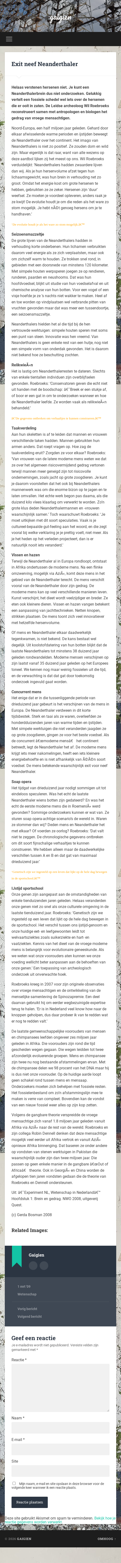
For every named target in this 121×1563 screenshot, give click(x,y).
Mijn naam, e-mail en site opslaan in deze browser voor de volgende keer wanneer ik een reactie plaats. (58, 1501)
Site (15, 1476)
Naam (18, 1430)
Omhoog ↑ (107, 1554)
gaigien (60, 16)
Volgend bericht (30, 1316)
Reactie (19, 1360)
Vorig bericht (27, 1309)
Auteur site (44, 1265)
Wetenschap (27, 1294)
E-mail (18, 1453)
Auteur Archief (33, 1265)
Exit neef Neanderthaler (45, 64)
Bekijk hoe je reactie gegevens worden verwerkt (60, 1536)
